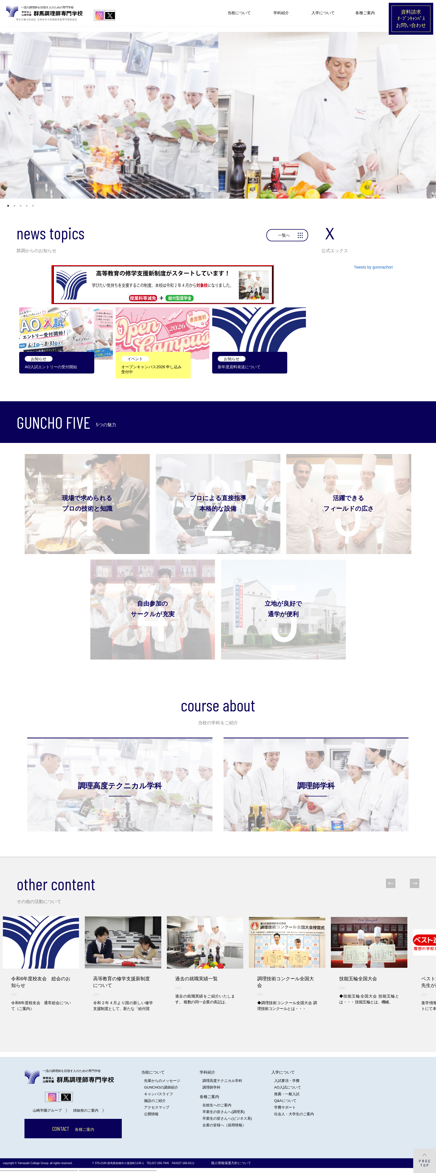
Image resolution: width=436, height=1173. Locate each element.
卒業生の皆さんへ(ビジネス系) (227, 1118)
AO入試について (287, 1087)
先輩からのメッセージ (162, 1081)
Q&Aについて (285, 1101)
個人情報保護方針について (231, 1163)
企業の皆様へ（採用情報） (224, 1125)
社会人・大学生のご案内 (294, 1114)
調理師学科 (211, 1087)
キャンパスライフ (158, 1094)
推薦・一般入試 (286, 1094)
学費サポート (285, 1107)
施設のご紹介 (155, 1101)
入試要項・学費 (286, 1081)
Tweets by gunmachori (373, 267)
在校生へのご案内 (216, 1105)
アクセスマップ (156, 1107)
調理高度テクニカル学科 (222, 1081)
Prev (394, 883)
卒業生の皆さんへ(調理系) (223, 1112)
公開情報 (151, 1114)
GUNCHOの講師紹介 (161, 1087)
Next (411, 883)
